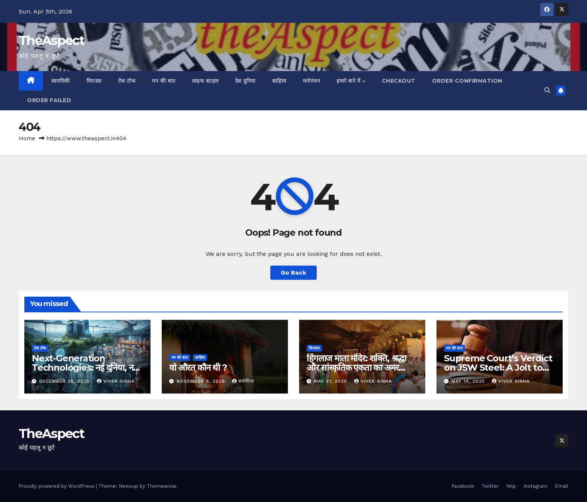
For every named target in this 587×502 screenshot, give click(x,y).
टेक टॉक (127, 80)
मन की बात (164, 80)
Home (27, 138)
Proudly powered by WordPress (57, 486)
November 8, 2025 (202, 381)
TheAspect (52, 40)
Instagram (535, 486)
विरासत (94, 80)
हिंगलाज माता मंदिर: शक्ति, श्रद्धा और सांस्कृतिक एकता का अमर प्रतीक (356, 367)
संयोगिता (243, 381)
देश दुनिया (245, 80)
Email (561, 486)
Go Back (293, 272)
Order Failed (49, 100)
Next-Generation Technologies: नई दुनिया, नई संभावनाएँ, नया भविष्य (84, 367)
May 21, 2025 (331, 381)
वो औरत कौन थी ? (198, 367)
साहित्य (279, 80)
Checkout (399, 80)
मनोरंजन (311, 80)
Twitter (490, 486)
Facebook (462, 486)
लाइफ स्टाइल (205, 80)
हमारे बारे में (349, 80)
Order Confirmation (467, 80)
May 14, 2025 (469, 381)
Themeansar (161, 486)
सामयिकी (60, 80)
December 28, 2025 (65, 381)
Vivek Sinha (116, 381)
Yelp (511, 486)
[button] (547, 90)
